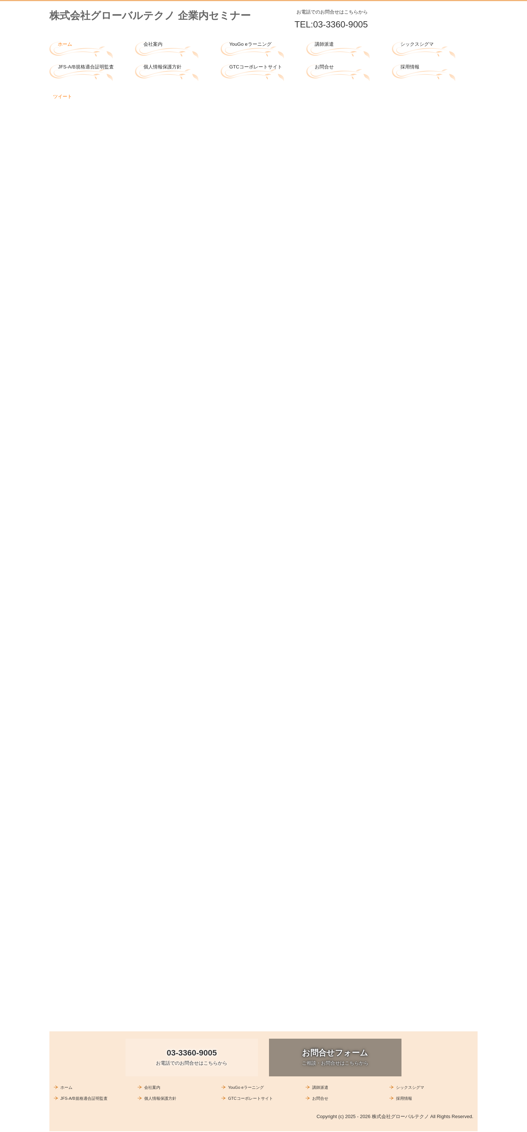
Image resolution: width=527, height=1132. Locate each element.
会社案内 (152, 44)
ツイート (62, 96)
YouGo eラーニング (250, 44)
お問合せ (324, 67)
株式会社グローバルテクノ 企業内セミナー (150, 15)
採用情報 (409, 67)
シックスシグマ (417, 44)
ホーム (65, 44)
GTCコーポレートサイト (255, 67)
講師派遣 (324, 44)
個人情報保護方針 (162, 67)
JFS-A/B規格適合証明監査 (85, 67)
